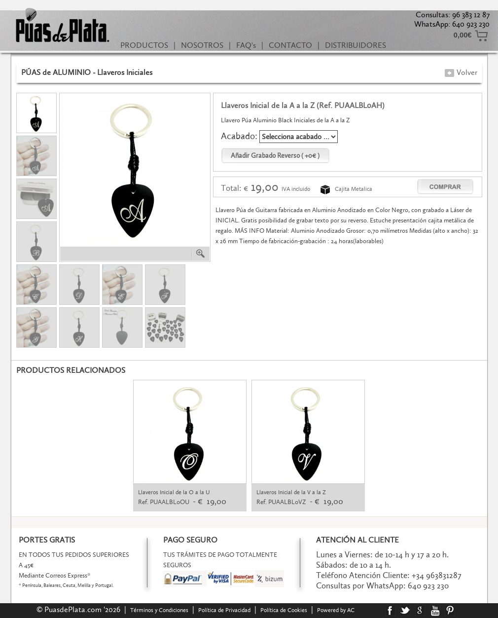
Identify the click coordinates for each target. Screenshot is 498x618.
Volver (460, 72)
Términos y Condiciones (159, 610)
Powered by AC (336, 610)
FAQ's (246, 45)
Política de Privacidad (224, 610)
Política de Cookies (283, 610)
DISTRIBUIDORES (355, 45)
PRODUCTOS (144, 45)
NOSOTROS (202, 45)
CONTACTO (290, 45)
